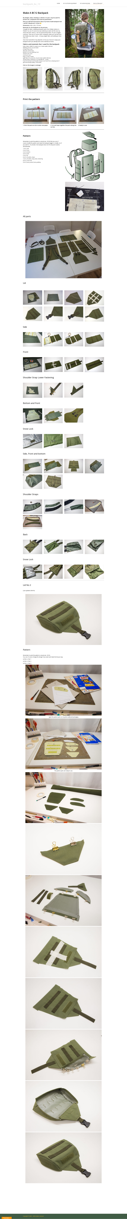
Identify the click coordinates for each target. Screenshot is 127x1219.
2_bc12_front (26, 150)
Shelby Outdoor (54, 29)
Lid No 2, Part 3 (27, 663)
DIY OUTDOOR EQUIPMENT (70, 3)
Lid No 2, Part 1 (27, 659)
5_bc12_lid (25, 155)
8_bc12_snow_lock (27, 160)
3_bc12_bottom (26, 152)
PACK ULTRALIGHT (97, 3)
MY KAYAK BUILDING (85, 3)
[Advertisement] (63, 1195)
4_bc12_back (26, 153)
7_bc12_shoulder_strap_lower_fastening (33, 158)
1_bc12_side (26, 148)
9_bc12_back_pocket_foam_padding (32, 162)
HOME (58, 3)
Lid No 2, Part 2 (27, 661)
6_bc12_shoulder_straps (29, 157)
